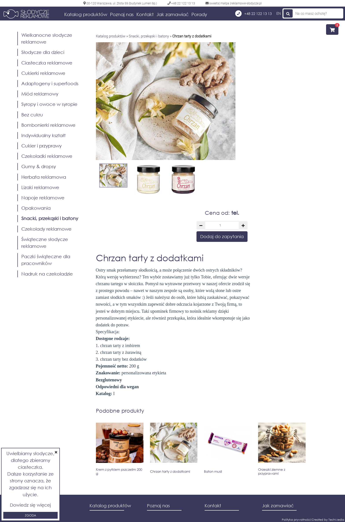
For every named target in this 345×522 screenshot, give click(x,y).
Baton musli (213, 471)
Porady (199, 14)
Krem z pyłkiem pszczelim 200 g (119, 471)
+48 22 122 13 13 (253, 13)
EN (278, 13)
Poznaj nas (122, 14)
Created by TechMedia (328, 520)
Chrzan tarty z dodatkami (170, 471)
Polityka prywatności (296, 520)
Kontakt (145, 14)
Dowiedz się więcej (30, 504)
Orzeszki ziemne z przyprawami (271, 471)
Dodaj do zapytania (222, 236)
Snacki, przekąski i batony (149, 36)
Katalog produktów (85, 14)
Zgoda (30, 515)
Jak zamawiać (172, 14)
